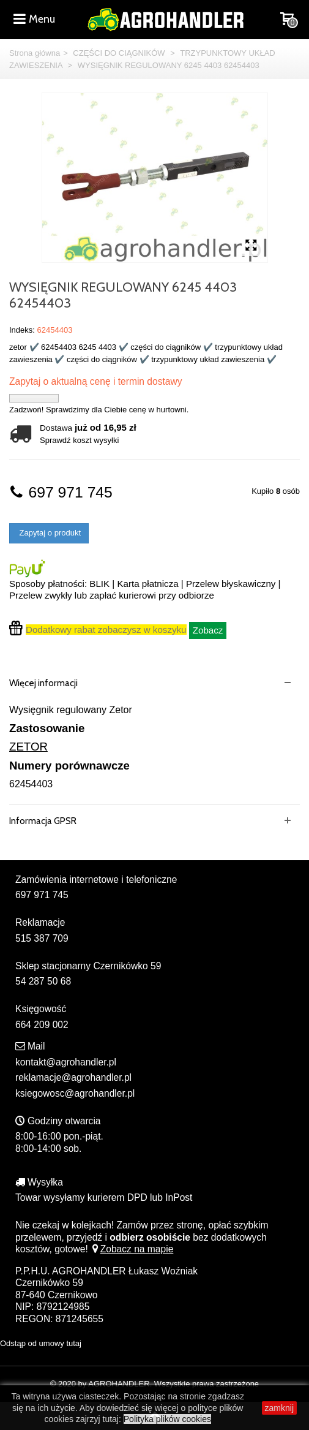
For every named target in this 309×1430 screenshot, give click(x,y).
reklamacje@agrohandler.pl (73, 1077)
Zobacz (208, 630)
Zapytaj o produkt (49, 532)
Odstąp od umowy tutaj (40, 1343)
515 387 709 (42, 938)
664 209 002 (42, 1025)
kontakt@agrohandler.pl (65, 1062)
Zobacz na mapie (132, 1249)
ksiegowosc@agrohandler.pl (75, 1093)
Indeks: (22, 330)
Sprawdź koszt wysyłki (79, 440)
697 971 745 (61, 492)
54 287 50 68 (43, 981)
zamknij (279, 1408)
